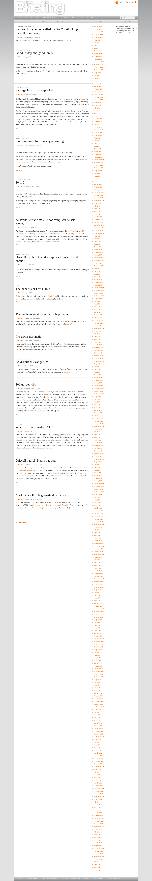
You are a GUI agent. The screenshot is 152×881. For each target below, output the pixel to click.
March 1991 (98, 783)
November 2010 (99, 162)
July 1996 (97, 622)
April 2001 (97, 473)
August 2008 (98, 236)
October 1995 (98, 644)
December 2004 (99, 353)
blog (83, 99)
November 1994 (99, 671)
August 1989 (98, 829)
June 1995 (97, 655)
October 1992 (98, 734)
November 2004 (99, 356)
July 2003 (97, 399)
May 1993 (97, 718)
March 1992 (98, 753)
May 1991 (97, 777)
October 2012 (98, 100)
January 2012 (98, 124)
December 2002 (99, 418)
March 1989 (98, 843)
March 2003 (98, 410)
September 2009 (99, 200)
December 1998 (99, 546)
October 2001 (98, 456)
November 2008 (99, 228)
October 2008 (98, 230)
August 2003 (98, 396)
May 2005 (97, 339)
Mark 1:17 (48, 394)
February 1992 (98, 756)
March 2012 (98, 119)
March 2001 (98, 475)
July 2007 (97, 269)
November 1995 (99, 641)
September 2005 (99, 328)
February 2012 (98, 122)
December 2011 (99, 127)
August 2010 (98, 171)
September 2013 (99, 70)
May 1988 (97, 867)
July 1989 (97, 832)
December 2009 (99, 192)
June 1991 (97, 775)
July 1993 (97, 712)
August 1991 (98, 769)
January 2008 (98, 255)
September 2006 (99, 296)
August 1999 (98, 527)
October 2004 (98, 358)
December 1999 (99, 516)
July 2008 (97, 239)
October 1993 (98, 704)
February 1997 (98, 606)
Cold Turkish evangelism (32, 362)
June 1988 (97, 865)
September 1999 (99, 524)
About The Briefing (32, 879)
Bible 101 (90, 17)
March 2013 (98, 86)
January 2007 (98, 285)
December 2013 (99, 62)
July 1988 (97, 862)
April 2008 (97, 247)
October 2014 (98, 34)
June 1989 (97, 835)
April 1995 (97, 660)
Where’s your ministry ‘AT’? (34, 427)
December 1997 (99, 579)
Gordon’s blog (37, 508)
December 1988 (99, 848)
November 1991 (99, 761)
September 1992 (99, 737)
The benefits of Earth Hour (33, 289)
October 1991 (98, 764)
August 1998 (98, 557)
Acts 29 (81, 231)
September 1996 (99, 617)
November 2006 (99, 290)
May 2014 (97, 48)
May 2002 (97, 437)
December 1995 (99, 639)
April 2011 (97, 149)
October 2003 (98, 391)
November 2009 (99, 195)
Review (80, 17)
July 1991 (97, 772)
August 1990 (98, 799)
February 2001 (98, 478)
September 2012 (99, 102)
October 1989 (98, 824)
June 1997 (97, 595)
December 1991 (99, 758)
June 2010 (97, 176)
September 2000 (99, 492)
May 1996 (97, 628)
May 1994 (97, 688)
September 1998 (99, 554)
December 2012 (99, 94)
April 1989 (97, 840)
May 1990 (97, 807)
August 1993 (98, 709)
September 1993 (99, 707)
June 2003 (97, 402)
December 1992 (99, 729)
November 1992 (99, 731)
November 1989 (99, 821)
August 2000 (98, 494)
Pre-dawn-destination (29, 336)
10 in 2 (20, 182)
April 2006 (97, 309)
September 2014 (99, 37)
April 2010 (97, 181)
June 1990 (97, 805)
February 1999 (98, 543)
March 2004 (98, 377)
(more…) (67, 40)
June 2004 (97, 369)
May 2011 (97, 146)
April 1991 (97, 780)
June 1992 (97, 745)
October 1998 (98, 552)
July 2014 (97, 43)
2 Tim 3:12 (58, 442)
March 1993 (98, 723)
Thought (34, 17)
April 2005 (97, 342)
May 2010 (97, 179)
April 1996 (97, 631)
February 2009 (98, 220)
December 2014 (99, 29)
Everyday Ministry (48, 17)
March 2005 (98, 345)
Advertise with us (50, 879)
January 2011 (98, 157)
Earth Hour (52, 296)
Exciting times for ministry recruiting (40, 141)
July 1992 (97, 742)
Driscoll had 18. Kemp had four (36, 460)
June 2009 (97, 209)
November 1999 (99, 519)
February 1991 (98, 786)
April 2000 (97, 505)
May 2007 (97, 274)
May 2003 (97, 405)
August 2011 (98, 138)
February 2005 (98, 347)
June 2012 (97, 111)
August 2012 (98, 105)
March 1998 (98, 571)
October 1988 (98, 854)
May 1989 (97, 837)
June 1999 (97, 533)
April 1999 (97, 538)
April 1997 (97, 601)
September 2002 (99, 426)
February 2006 (98, 315)
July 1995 (97, 652)
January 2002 (98, 448)
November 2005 (99, 323)
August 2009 (98, 203)
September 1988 (99, 856)
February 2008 (98, 252)
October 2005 (98, 326)
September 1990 (99, 796)
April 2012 (97, 116)
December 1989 (99, 818)
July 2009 (97, 206)
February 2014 (98, 56)
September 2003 (99, 394)
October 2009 (98, 198)
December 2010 (99, 160)
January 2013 (98, 92)
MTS (34, 392)
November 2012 (99, 97)
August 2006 (98, 298)
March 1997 (98, 603)
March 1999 (98, 541)
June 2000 (97, 500)
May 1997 (97, 598)
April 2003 (97, 407)
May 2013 (97, 81)
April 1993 (97, 720)
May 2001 (97, 470)
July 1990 (97, 802)
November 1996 (99, 611)
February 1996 (98, 636)
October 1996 (98, 614)
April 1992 (97, 750)
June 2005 (97, 337)
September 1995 (99, 647)
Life (26, 17)
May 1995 (97, 658)
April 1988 (97, 870)
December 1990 (99, 788)
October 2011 (98, 132)
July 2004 (97, 366)
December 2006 (99, 288)
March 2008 (98, 249)
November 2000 (99, 486)
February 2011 (98, 154)
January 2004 (98, 383)
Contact (87, 879)
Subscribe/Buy (99, 879)
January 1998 (98, 576)
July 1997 (97, 592)
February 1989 (98, 845)
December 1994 (99, 669)
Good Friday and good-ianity (34, 53)
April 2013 (97, 83)
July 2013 (97, 75)
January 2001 (98, 481)
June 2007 (97, 271)
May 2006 (97, 307)
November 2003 (99, 388)
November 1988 (99, 851)
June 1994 (97, 685)
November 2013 (99, 64)
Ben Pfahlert (19, 37)
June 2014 (97, 45)
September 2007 (99, 266)
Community (75, 879)
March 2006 (98, 312)
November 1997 (99, 582)
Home (19, 17)
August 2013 (98, 73)
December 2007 (99, 258)
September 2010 (99, 168)
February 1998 (98, 573)
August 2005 (98, 331)
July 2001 (97, 464)
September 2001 (99, 459)
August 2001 (98, 462)
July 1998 (97, 560)
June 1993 (97, 715)
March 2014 (98, 53)
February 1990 (98, 816)
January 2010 (98, 190)
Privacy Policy (114, 879)
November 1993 (99, 701)
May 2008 (97, 244)
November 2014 (99, 32)
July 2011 (97, 141)
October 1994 (98, 674)
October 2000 (98, 489)
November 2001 (99, 454)
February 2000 (98, 511)
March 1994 (98, 693)
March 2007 (98, 279)
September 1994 (99, 677)
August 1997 (98, 590)
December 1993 (99, 698)
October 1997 (98, 584)
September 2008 (99, 233)
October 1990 (98, 794)
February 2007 (98, 282)
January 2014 (98, 59)
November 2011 (99, 130)
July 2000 (97, 497)
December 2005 (99, 320)
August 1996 (98, 620)
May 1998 (97, 565)
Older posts (21, 522)
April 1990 (97, 810)
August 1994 (98, 680)
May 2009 (97, 211)
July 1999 (97, 530)
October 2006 (98, 293)
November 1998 (99, 549)
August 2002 (98, 429)
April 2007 (97, 277)
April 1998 (97, 568)
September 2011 (99, 135)
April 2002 (97, 440)
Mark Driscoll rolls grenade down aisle (41, 495)
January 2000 (98, 513)
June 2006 (97, 304)
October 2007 (98, 263)
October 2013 (98, 67)
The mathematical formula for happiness (42, 314)
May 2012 (97, 113)
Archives (64, 879)
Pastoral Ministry (67, 17)
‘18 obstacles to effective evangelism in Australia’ (51, 505)
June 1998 (97, 562)
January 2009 (98, 222)
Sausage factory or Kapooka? (35, 90)
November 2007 (99, 260)
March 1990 (98, 813)
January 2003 (98, 415)
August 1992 (98, 739)
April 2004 (97, 375)
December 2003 (99, 386)
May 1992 (97, 747)
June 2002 (97, 435)
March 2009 (98, 217)
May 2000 (97, 503)
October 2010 (98, 165)
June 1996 (97, 625)
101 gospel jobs (26, 384)
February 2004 (98, 380)
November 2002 (99, 421)
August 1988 (98, 859)
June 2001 (97, 467)
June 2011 (97, 143)
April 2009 (97, 214)
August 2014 (98, 40)
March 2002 (98, 443)
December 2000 (99, 484)
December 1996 (99, 609)
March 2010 (98, 184)
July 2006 (97, 301)
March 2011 (98, 151)
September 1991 (99, 767)
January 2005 (98, 350)
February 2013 (98, 89)
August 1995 (98, 650)
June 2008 (97, 241)
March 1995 (98, 663)
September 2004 (99, 361)
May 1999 (97, 535)
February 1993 (98, 726)
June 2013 (97, 78)
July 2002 (97, 432)
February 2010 (98, 187)
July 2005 (97, 334)
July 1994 (97, 682)
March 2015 (98, 26)
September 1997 (99, 587)
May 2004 (97, 372)
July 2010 (97, 173)
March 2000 (98, 508)
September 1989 (99, 826)
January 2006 (98, 318)
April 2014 (97, 51)
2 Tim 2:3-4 (70, 435)
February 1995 (98, 666)
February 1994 (98, 696)
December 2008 (99, 225)
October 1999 (98, 522)
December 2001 (99, 451)
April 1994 (97, 690)
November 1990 (99, 791)
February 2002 (98, 445)
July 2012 (97, 108)
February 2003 (98, 413)
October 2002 (98, 424)
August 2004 (98, 364)
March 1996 (98, 633)
